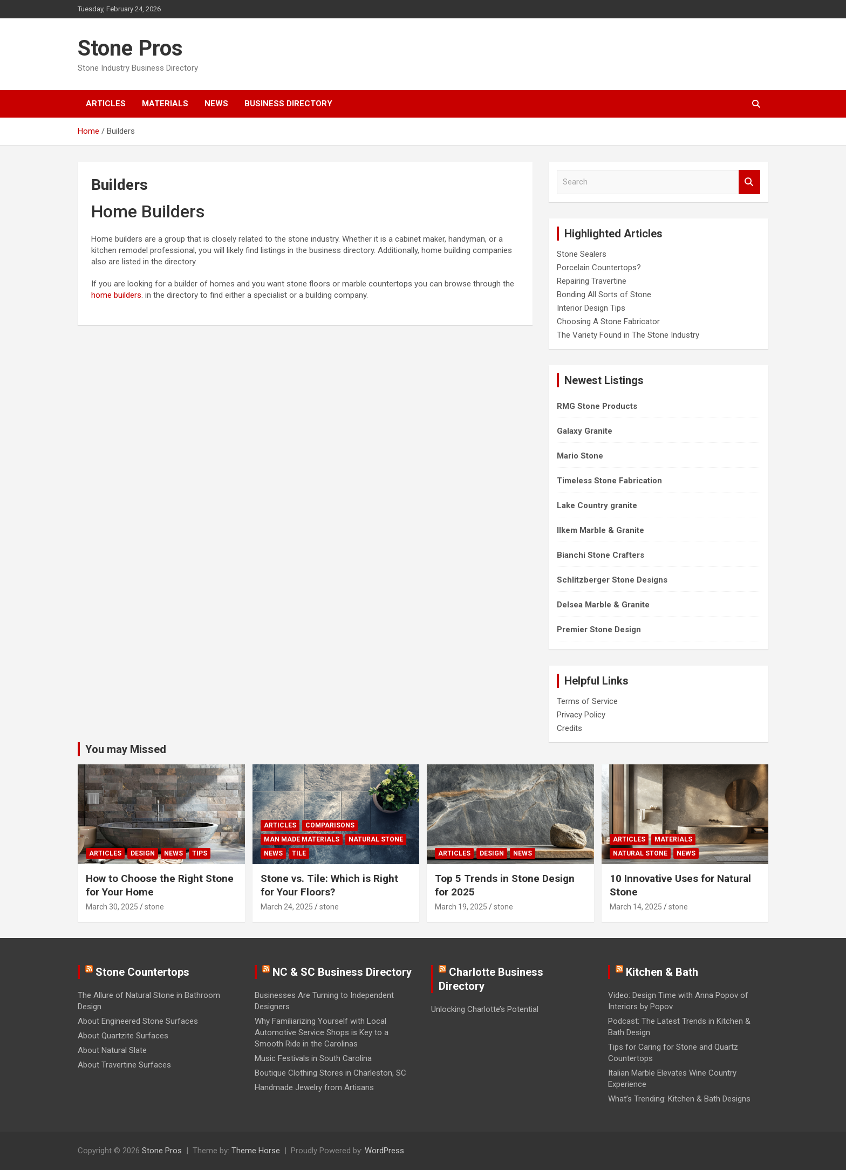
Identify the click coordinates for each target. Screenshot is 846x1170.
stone (154, 906)
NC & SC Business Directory (342, 972)
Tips (199, 853)
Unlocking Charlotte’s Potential (484, 1009)
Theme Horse (255, 1150)
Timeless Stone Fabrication (609, 480)
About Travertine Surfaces (124, 1065)
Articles (106, 103)
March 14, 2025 (636, 906)
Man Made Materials (301, 839)
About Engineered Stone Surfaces (138, 1021)
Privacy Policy (581, 715)
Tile (299, 853)
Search (749, 182)
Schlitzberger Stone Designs (612, 580)
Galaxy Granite (584, 431)
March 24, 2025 (287, 906)
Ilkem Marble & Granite (600, 530)
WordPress (384, 1150)
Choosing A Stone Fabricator (608, 321)
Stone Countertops (142, 972)
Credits (569, 728)
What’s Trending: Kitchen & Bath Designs (679, 1099)
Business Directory (288, 103)
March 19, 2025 (461, 906)
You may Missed (125, 749)
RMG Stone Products (597, 406)
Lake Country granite (597, 505)
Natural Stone (376, 839)
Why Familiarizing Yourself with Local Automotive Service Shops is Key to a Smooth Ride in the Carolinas (321, 1032)
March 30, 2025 (112, 906)
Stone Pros (130, 48)
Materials (165, 103)
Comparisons (329, 825)
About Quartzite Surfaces (123, 1036)
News (216, 103)
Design (143, 853)
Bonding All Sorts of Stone (604, 294)
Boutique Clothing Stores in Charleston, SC (330, 1073)
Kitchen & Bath (662, 972)
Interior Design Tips (591, 308)
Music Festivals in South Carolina (313, 1058)
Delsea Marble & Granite (603, 605)
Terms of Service (587, 701)
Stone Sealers (581, 254)
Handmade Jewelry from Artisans (314, 1087)
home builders (116, 295)
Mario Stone (580, 456)
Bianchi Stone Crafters (600, 555)
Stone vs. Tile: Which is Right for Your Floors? (329, 885)
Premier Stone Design (599, 629)
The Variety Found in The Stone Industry (628, 335)
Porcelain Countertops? (599, 267)
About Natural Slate (112, 1050)
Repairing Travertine (591, 281)
